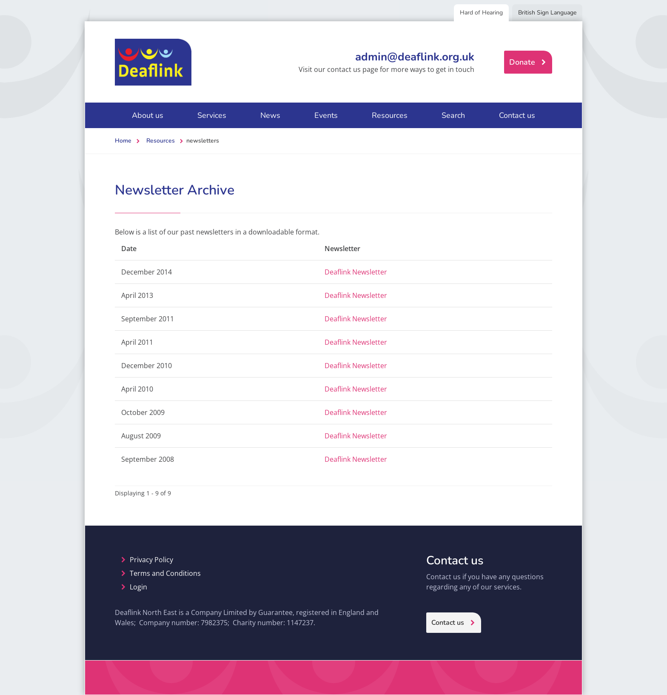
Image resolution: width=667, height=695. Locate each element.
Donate (522, 62)
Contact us (517, 115)
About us (147, 115)
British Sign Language (547, 13)
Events (326, 115)
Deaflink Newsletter (356, 272)
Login (138, 587)
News (270, 115)
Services (211, 115)
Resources (390, 115)
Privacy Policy (151, 559)
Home (123, 141)
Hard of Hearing (481, 13)
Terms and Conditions (165, 573)
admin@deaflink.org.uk (414, 56)
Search (453, 115)
